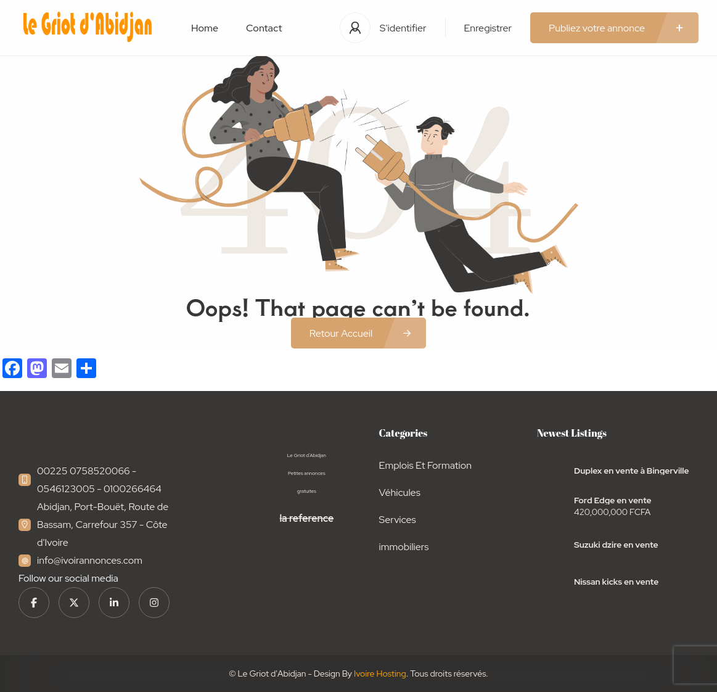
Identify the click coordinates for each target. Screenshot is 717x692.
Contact (264, 28)
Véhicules (399, 492)
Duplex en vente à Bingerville (631, 470)
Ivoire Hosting (380, 673)
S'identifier (403, 28)
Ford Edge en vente (613, 500)
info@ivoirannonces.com (89, 560)
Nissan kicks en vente (616, 581)
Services (397, 519)
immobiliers (404, 546)
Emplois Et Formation (425, 465)
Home (204, 28)
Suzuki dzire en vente (616, 544)
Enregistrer (488, 28)
